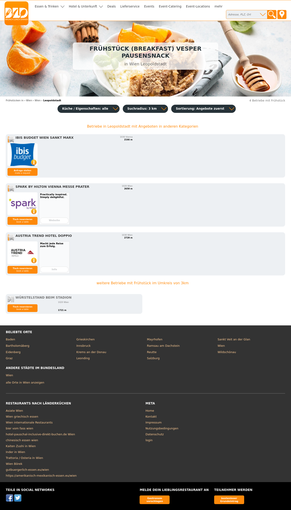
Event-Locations (198, 6)
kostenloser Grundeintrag (229, 500)
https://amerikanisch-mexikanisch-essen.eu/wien (41, 475)
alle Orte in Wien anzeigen (25, 382)
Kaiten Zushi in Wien (21, 446)
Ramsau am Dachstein (163, 345)
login (149, 440)
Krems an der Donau (91, 352)
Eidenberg (13, 352)
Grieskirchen (85, 339)
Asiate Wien (14, 410)
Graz (9, 358)
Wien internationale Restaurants (29, 422)
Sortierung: (200, 108)
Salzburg (153, 358)
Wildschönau (227, 352)
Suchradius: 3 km (142, 108)
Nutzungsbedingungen (162, 428)
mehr (219, 6)
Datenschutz (155, 434)
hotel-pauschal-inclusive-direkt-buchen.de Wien (40, 434)
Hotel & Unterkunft (83, 6)
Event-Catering (170, 6)
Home (150, 410)
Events (149, 6)
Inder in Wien (15, 452)
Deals (111, 6)
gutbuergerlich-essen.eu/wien (27, 469)
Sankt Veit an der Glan (234, 339)
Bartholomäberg (18, 345)
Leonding (83, 358)
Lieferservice (130, 6)
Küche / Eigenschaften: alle (85, 108)
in (15, 100)
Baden (10, 339)
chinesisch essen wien (22, 440)
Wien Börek (14, 463)
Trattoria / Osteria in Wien (24, 458)
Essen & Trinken (47, 6)
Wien (221, 345)
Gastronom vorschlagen (154, 500)
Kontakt (151, 416)
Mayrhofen (155, 339)
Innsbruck (83, 345)
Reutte (152, 352)
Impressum (154, 422)
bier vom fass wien (19, 428)
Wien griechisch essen (22, 416)
